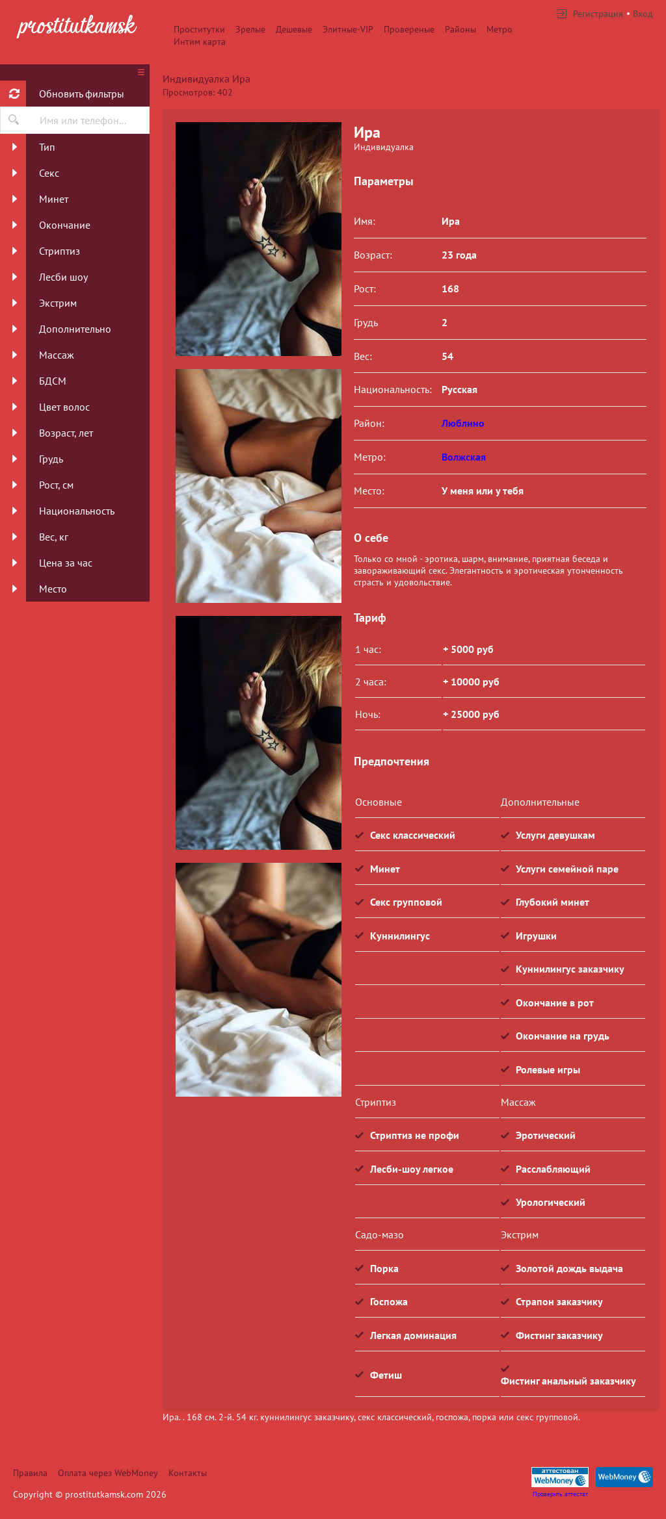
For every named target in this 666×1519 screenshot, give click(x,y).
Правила (30, 1473)
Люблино (463, 422)
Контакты (187, 1473)
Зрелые (250, 29)
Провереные (409, 29)
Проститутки (199, 29)
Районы (460, 29)
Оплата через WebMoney (108, 1473)
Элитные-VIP (348, 29)
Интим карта (200, 41)
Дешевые (294, 29)
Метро (499, 29)
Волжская (464, 456)
